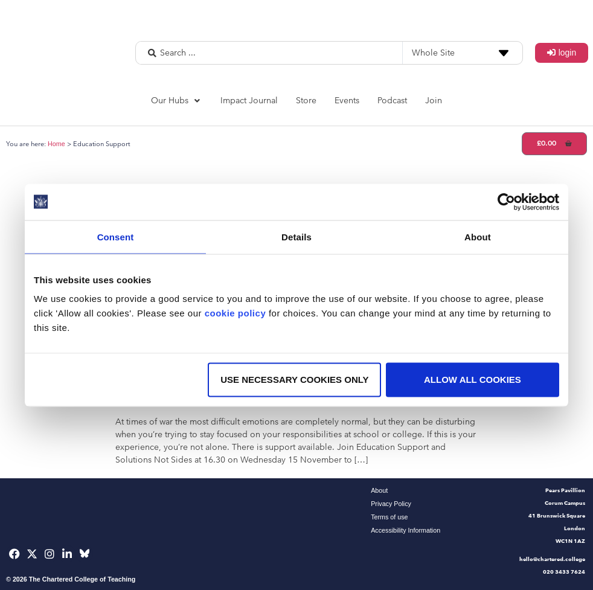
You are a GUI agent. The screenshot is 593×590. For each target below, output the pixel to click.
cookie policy (235, 313)
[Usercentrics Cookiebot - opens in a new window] (506, 202)
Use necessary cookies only (294, 379)
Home (56, 143)
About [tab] (477, 236)
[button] (176, 100)
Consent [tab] (115, 236)
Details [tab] (296, 236)
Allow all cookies (472, 379)
